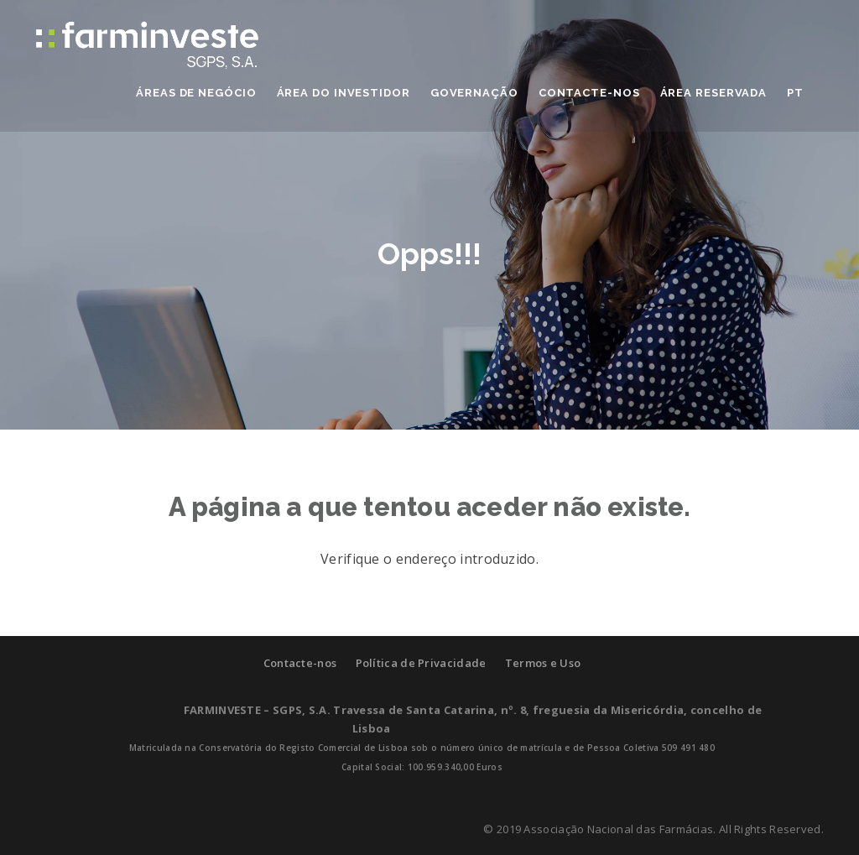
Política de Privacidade (421, 662)
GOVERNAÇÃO (474, 92)
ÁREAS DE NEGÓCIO (196, 92)
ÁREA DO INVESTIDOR (343, 92)
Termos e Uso (543, 662)
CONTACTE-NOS (589, 92)
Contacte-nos (300, 662)
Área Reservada (714, 92)
